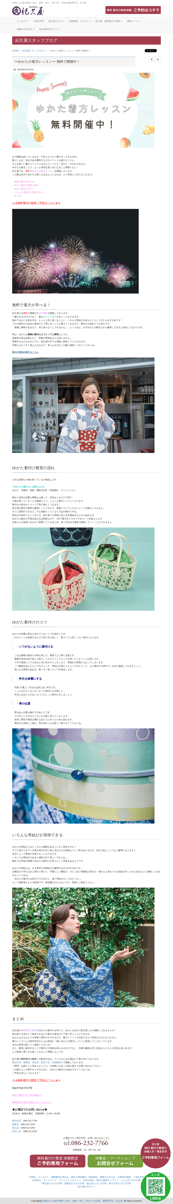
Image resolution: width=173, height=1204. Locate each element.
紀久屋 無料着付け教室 (109, 21)
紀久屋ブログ (56, 21)
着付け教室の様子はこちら (25, 352)
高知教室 (56, 1062)
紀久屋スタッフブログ (34, 50)
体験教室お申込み (60, 1177)
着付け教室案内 (78, 1177)
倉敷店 (26, 1062)
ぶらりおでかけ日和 (131, 1180)
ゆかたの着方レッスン (43, 171)
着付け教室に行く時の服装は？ (27, 1095)
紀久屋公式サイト (86, 1186)
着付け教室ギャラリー (107, 1180)
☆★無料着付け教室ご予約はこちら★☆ (36, 203)
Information (88, 1180)
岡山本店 (16, 1062)
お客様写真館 (124, 1177)
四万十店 (45, 1062)
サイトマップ (50, 1180)
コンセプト (22, 21)
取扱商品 (93, 1177)
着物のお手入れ (26, 29)
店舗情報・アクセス (80, 21)
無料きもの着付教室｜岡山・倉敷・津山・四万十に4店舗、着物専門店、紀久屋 (83, 1201)
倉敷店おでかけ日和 (74, 1183)
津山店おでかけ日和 (96, 1183)
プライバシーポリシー (70, 1180)
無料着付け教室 (29, 1030)
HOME (15, 50)
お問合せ (36, 1180)
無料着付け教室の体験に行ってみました (32, 1102)
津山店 (35, 1062)
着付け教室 (42, 313)
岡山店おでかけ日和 (52, 1183)
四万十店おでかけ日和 (120, 1183)
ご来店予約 (38, 21)
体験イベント (133, 21)
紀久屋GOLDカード (49, 29)
